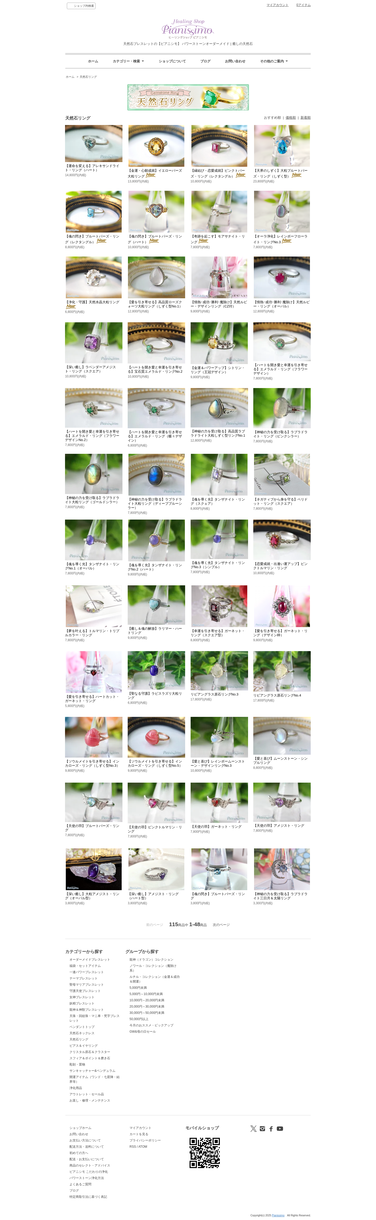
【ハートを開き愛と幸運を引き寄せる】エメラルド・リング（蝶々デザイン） (155, 436)
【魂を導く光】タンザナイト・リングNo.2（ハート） (155, 567)
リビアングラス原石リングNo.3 (214, 694)
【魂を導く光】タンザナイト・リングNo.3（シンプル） (218, 565)
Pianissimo (278, 1215)
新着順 (306, 118)
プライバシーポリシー (145, 1140)
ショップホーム (80, 1128)
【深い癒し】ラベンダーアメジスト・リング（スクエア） (90, 369)
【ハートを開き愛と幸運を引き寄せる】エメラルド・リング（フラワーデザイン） (280, 369)
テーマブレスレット (83, 978)
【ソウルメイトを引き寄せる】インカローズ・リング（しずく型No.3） (92, 763)
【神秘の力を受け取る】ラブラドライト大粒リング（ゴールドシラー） (92, 500)
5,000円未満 (138, 988)
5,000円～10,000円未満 (146, 994)
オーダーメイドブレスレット (89, 959)
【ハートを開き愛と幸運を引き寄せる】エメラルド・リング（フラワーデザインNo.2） (92, 436)
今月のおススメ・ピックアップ (151, 1025)
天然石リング (88, 76)
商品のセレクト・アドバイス (89, 1165)
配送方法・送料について (86, 1146)
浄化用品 (75, 1088)
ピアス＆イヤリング (83, 1046)
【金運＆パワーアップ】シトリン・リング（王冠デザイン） (218, 370)
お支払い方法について (85, 1140)
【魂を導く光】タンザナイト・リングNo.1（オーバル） (92, 566)
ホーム (93, 61)
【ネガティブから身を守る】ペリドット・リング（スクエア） (280, 501)
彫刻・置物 (77, 1064)
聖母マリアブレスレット (86, 984)
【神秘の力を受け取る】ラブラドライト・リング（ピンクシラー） (280, 434)
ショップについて (172, 61)
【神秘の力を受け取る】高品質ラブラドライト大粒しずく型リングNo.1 (218, 433)
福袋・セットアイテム (85, 966)
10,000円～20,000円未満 (147, 1000)
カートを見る (139, 1134)
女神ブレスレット (82, 997)
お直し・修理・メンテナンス (89, 1100)
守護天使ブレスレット (85, 991)
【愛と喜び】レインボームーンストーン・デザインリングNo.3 (218, 763)
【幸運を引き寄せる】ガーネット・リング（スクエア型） (218, 633)
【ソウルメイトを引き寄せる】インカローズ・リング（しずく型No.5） (155, 763)
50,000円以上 (139, 1019)
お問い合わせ (235, 61)
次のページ (221, 925)
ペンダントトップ (82, 1027)
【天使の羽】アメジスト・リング (278, 826)
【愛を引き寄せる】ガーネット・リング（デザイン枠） (280, 633)
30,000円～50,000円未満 (147, 1013)
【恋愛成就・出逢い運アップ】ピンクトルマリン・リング (280, 566)
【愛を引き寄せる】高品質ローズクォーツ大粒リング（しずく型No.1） (155, 304)
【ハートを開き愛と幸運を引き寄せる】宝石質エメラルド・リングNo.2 (155, 369)
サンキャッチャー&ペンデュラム (92, 1071)
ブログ (205, 61)
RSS (133, 1146)
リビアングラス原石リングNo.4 (277, 695)
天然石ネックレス (82, 1033)
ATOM (142, 1146)
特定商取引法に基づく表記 (88, 1197)
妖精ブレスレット (82, 1003)
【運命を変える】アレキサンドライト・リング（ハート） (92, 168)
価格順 (291, 118)
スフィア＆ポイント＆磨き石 (89, 1058)
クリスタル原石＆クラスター (89, 1052)
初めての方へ (78, 1153)
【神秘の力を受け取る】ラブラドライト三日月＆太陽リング (280, 896)
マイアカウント (278, 5)
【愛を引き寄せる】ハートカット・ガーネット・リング (92, 699)
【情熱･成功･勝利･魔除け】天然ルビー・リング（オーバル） (281, 304)
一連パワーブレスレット (86, 972)
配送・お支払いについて (86, 1159)
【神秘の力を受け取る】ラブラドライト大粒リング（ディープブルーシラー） (155, 503)
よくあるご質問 (80, 1184)
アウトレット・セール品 (86, 1094)
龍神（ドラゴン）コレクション (151, 959)
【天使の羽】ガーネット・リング (216, 827)
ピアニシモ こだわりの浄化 (88, 1172)
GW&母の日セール (143, 1031)
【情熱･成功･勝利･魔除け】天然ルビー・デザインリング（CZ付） (219, 304)
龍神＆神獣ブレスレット (86, 1009)
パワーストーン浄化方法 (86, 1178)
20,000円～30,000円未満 (147, 1006)
